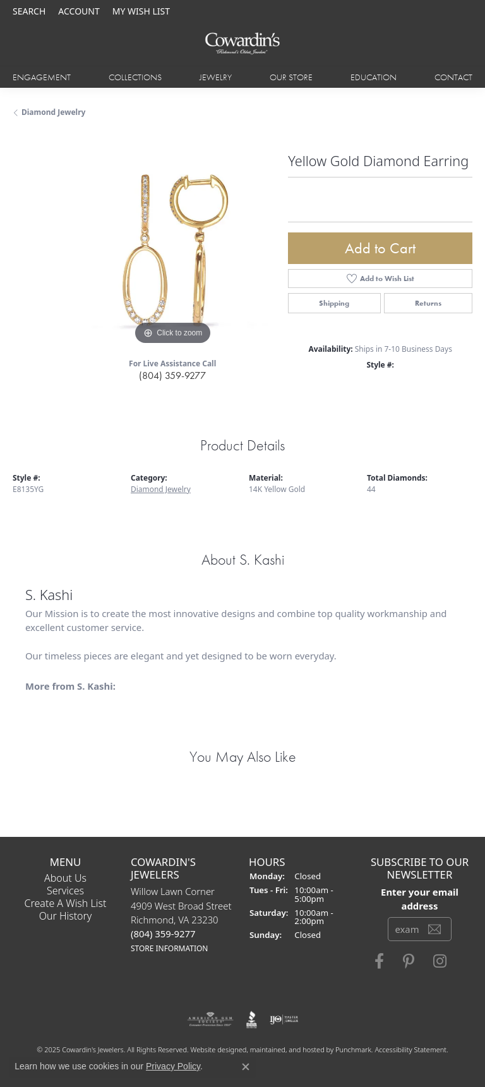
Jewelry (216, 77)
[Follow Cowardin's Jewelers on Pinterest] (409, 961)
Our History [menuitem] (65, 916)
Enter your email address (419, 899)
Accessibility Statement (410, 1049)
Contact (453, 77)
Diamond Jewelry (53, 112)
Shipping (334, 303)
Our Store (291, 77)
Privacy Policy (173, 1066)
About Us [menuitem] (65, 878)
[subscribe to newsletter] (434, 929)
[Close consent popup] (245, 1067)
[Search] (29, 11)
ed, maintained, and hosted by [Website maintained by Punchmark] (287, 1049)
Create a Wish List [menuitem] (66, 903)
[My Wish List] (141, 11)
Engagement (42, 77)
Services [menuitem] (65, 891)
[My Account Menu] (78, 11)
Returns (428, 303)
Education (373, 77)
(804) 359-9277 (172, 375)
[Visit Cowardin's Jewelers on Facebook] (379, 961)
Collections (135, 77)
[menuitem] (210, 1019)
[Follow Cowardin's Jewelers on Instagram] (440, 961)
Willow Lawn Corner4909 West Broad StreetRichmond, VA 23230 (181, 919)
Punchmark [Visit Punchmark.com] (353, 1049)
